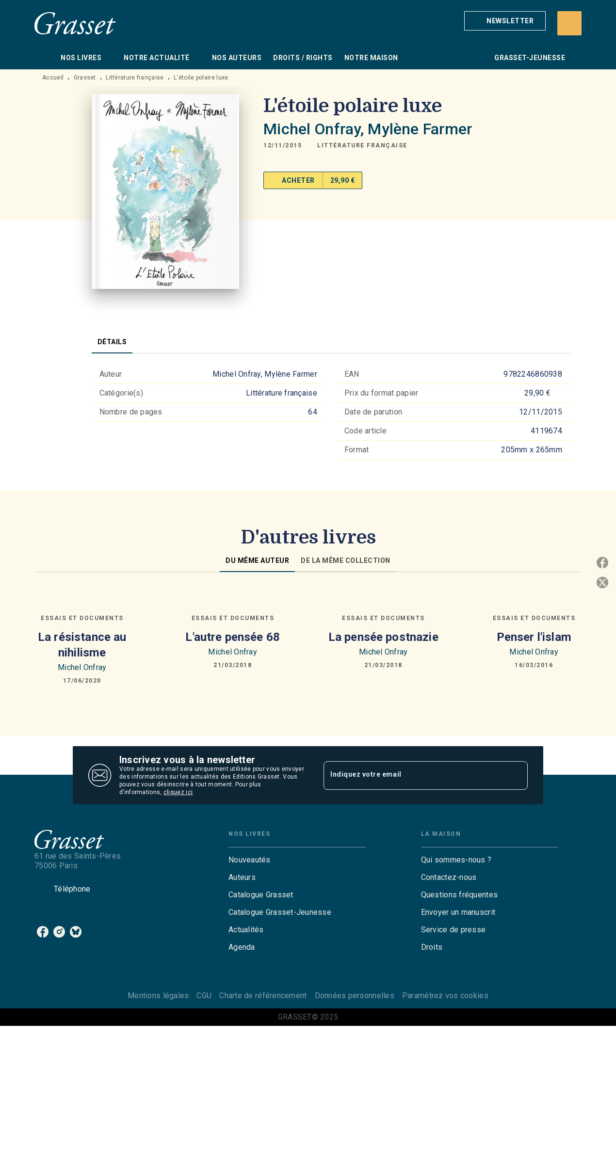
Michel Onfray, (315, 129)
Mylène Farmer (420, 129)
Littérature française (134, 77)
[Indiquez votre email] (413, 775)
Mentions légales (158, 995)
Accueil (53, 77)
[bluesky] (75, 932)
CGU (203, 995)
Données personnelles (354, 995)
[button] (505, 21)
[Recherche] (569, 23)
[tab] (44, 57)
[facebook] (42, 932)
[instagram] (59, 932)
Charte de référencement (263, 995)
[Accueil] (75, 23)
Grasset (85, 77)
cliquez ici (178, 792)
